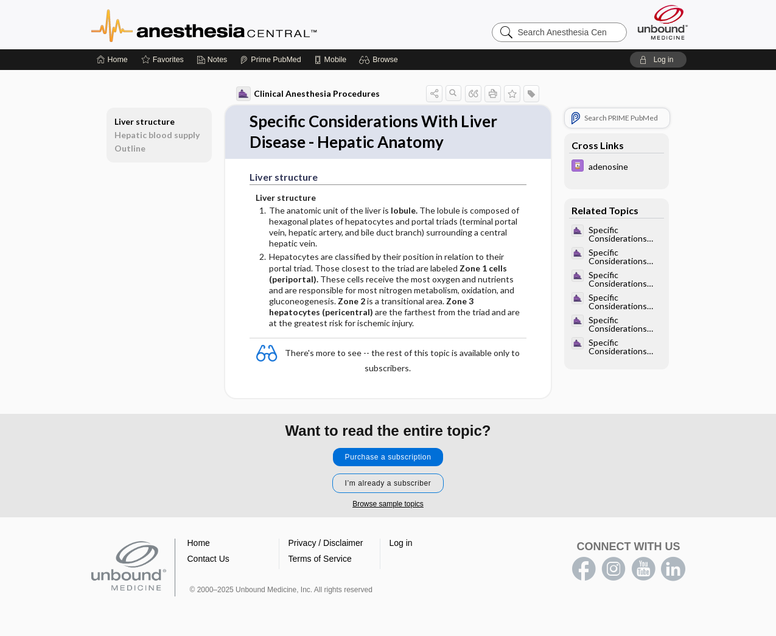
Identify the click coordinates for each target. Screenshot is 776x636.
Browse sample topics (388, 504)
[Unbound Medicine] (663, 22)
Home (198, 543)
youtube (643, 569)
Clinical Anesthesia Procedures (308, 93)
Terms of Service (320, 559)
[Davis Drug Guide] (616, 167)
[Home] (112, 59)
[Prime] (270, 59)
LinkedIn (673, 569)
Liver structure (144, 121)
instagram (613, 569)
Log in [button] (401, 543)
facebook (584, 569)
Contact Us (208, 559)
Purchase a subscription (388, 457)
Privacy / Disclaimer (325, 543)
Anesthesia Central (242, 24)
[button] (380, 59)
